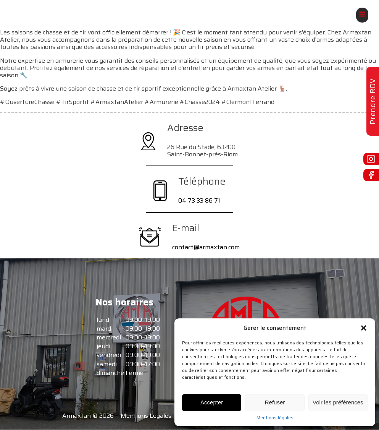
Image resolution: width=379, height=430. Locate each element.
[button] (364, 328)
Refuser (275, 402)
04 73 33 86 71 (199, 200)
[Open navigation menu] (362, 15)
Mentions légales (275, 417)
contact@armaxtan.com (206, 247)
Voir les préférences (338, 402)
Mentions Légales (146, 416)
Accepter (211, 402)
